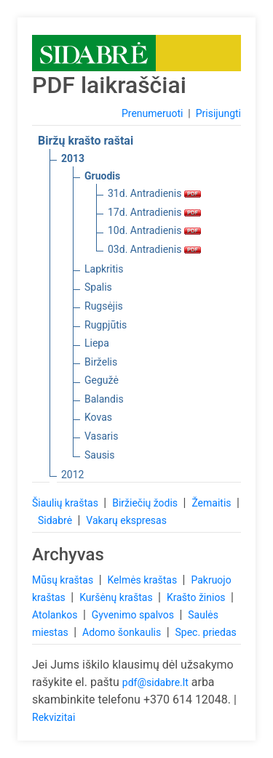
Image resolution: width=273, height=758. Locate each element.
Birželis (100, 362)
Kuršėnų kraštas (117, 597)
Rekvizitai (53, 717)
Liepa (96, 343)
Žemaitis (212, 503)
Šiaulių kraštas (66, 503)
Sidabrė (56, 520)
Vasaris (101, 436)
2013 (72, 158)
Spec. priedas (205, 632)
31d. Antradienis (154, 193)
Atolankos (56, 615)
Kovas (98, 417)
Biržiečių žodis (146, 503)
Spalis (98, 287)
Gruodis (102, 176)
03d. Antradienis (154, 249)
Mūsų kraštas (64, 580)
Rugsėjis (103, 306)
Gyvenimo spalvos (134, 615)
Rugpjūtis (105, 325)
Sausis (99, 455)
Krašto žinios (197, 597)
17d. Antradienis (154, 212)
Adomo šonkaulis (123, 632)
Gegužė (101, 380)
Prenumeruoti (152, 113)
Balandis (104, 399)
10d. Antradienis (154, 230)
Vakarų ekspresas (126, 520)
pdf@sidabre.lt (155, 682)
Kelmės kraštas (143, 580)
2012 (72, 474)
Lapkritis (103, 269)
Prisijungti (218, 113)
